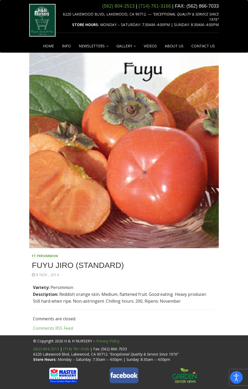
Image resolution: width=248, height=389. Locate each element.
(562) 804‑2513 (118, 6)
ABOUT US (174, 45)
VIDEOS (150, 45)
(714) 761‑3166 (154, 6)
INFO (66, 45)
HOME (48, 45)
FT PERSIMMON (45, 255)
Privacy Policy (108, 340)
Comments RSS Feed (53, 328)
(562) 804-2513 (46, 348)
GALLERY (126, 45)
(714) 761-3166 (76, 348)
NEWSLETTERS (93, 45)
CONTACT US (203, 45)
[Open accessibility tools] (236, 377)
